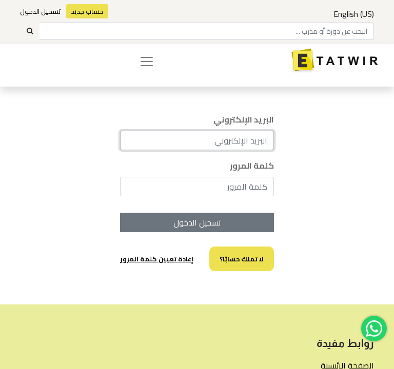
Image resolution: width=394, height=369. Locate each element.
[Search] (30, 31)
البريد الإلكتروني (243, 119)
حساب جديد (87, 11)
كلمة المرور (252, 165)
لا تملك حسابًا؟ (242, 259)
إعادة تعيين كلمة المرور (156, 259)
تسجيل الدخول (40, 11)
